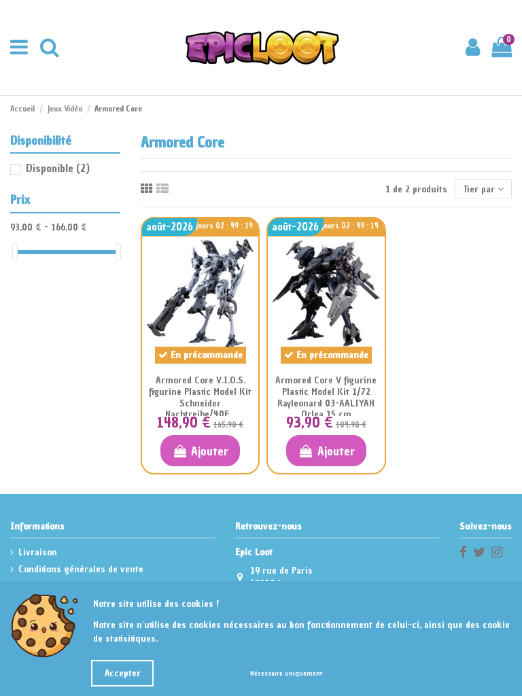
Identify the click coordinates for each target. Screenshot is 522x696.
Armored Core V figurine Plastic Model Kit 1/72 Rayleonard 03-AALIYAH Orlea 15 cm (326, 397)
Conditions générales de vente (80, 569)
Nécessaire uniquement (286, 673)
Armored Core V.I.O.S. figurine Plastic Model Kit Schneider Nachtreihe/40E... (200, 397)
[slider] (15, 251)
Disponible (58, 167)
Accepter (123, 673)
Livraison (37, 552)
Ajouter (200, 450)
